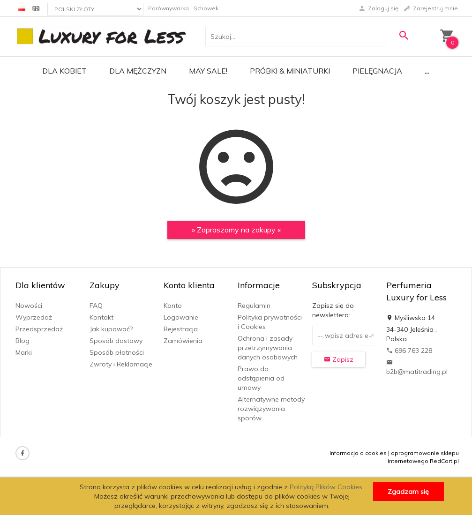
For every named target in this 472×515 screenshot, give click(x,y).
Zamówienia (183, 340)
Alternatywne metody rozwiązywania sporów (271, 408)
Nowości (28, 305)
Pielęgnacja (377, 70)
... (427, 70)
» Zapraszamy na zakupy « (236, 229)
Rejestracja (181, 329)
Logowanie (181, 317)
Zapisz (338, 359)
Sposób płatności (117, 352)
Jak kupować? (111, 329)
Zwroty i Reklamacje (121, 364)
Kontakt (101, 317)
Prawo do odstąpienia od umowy (261, 378)
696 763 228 (409, 350)
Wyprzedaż (33, 317)
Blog (22, 340)
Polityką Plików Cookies (326, 487)
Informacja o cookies (358, 452)
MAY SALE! (208, 70)
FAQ (96, 305)
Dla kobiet (64, 70)
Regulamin (254, 305)
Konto (173, 305)
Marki (23, 352)
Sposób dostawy (116, 340)
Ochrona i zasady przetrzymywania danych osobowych (268, 347)
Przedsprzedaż (39, 329)
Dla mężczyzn (137, 70)
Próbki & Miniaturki (290, 70)
